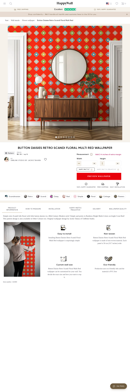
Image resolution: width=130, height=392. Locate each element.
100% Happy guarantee (106, 9)
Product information (12, 209)
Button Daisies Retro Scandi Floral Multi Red (55, 20)
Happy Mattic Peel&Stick (75, 209)
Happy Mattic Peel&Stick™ (108, 169)
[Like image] (45, 159)
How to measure (33, 209)
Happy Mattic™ (86, 169)
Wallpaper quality (118, 209)
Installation (54, 209)
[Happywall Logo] (65, 3)
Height (103, 159)
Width (79, 159)
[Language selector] (109, 4)
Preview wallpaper (99, 176)
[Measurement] (91, 154)
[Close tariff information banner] (127, 14)
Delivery (97, 209)
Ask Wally (118, 386)
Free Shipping (22, 9)
